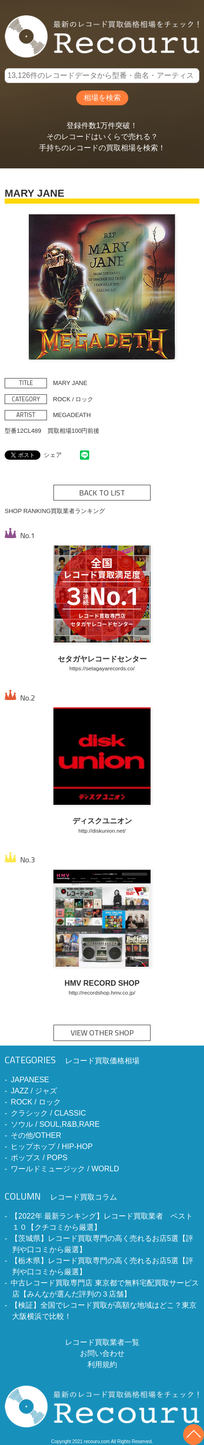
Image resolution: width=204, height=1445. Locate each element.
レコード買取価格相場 (72, 1061)
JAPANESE (30, 1080)
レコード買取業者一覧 (102, 1342)
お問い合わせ (102, 1353)
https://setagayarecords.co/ (101, 668)
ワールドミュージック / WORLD (65, 1169)
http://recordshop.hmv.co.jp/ (102, 992)
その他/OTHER (36, 1135)
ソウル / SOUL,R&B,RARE (55, 1124)
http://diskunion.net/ (102, 831)
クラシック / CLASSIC (48, 1113)
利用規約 (102, 1364)
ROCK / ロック (36, 1102)
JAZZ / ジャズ (34, 1091)
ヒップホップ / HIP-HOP (51, 1146)
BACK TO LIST (102, 492)
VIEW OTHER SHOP (102, 1032)
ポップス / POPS (39, 1158)
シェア (53, 454)
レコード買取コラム (61, 1197)
